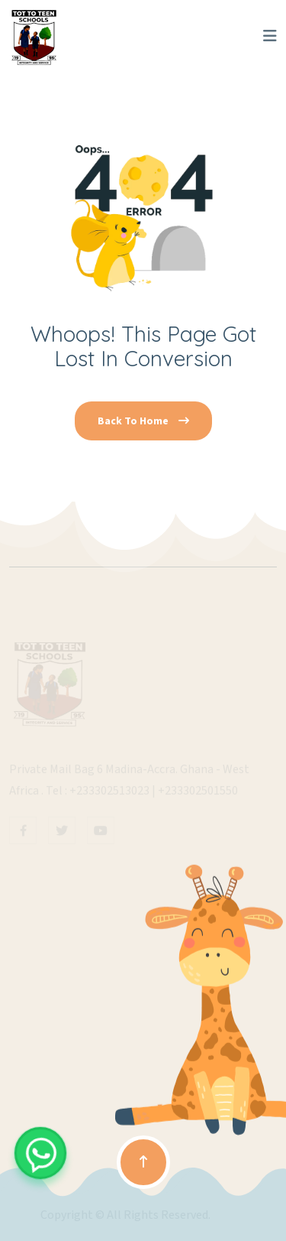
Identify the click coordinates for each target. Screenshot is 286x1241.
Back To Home (143, 421)
